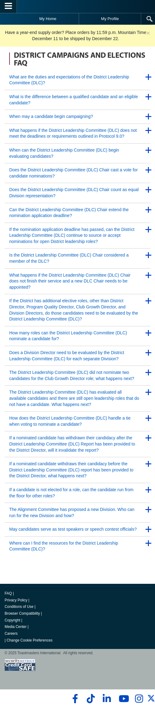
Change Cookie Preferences (29, 640)
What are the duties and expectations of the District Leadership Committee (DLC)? (69, 80)
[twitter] (151, 701)
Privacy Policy (16, 600)
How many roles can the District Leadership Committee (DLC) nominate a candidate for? (68, 335)
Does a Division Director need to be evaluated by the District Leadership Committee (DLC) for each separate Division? (66, 355)
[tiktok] (90, 698)
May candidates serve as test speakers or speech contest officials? (73, 529)
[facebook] (74, 698)
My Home (48, 18)
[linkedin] (106, 698)
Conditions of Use (19, 606)
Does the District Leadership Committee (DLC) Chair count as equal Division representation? (74, 192)
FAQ (8, 593)
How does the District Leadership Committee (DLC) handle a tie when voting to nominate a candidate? (70, 421)
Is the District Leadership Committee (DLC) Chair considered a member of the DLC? (69, 258)
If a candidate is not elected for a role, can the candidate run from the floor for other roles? (71, 492)
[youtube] (122, 698)
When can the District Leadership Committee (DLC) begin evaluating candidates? (64, 153)
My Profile (110, 18)
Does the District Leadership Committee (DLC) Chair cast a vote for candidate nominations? (73, 172)
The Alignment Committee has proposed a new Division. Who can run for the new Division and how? (71, 512)
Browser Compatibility (22, 613)
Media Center (15, 627)
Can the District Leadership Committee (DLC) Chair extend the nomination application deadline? (69, 212)
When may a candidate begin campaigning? (51, 116)
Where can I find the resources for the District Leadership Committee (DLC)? (63, 546)
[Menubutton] (8, 6)
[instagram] (139, 698)
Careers (11, 633)
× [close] (148, 33)
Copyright (12, 620)
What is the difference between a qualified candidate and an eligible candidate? (73, 99)
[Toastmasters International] (77, 6)
